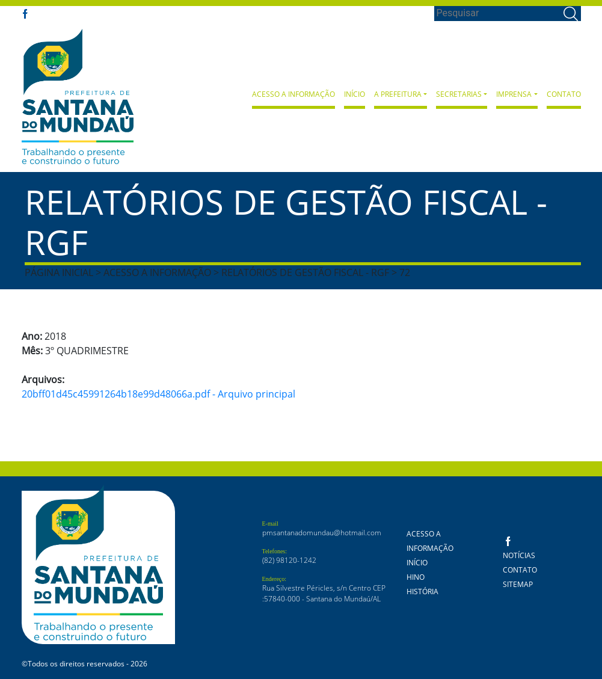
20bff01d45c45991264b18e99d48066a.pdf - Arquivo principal (158, 394)
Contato (564, 94)
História (422, 591)
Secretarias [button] (459, 94)
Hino (416, 577)
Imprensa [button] (514, 94)
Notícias (519, 555)
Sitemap (518, 584)
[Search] (497, 13)
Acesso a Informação (293, 94)
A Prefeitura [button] (398, 94)
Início (354, 94)
